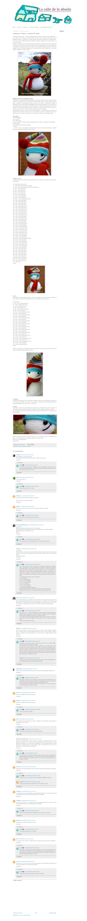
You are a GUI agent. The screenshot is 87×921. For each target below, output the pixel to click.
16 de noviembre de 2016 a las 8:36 (28, 766)
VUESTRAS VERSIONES (34, 27)
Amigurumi (19, 446)
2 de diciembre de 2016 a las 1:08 (28, 800)
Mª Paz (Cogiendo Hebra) (21, 524)
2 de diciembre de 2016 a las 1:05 (28, 791)
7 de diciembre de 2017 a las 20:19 (31, 847)
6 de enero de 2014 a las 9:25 (27, 454)
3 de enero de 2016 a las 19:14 (30, 753)
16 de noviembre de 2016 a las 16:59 (32, 781)
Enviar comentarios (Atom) (24, 915)
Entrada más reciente (17, 912)
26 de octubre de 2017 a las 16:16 (28, 820)
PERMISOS (25, 27)
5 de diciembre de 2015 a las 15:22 (26, 719)
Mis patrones (24, 446)
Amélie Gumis (19, 668)
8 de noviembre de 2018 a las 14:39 (26, 861)
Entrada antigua (52, 912)
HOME (14, 27)
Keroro (17, 477)
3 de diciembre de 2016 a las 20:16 (31, 810)
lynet (17, 719)
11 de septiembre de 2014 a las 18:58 (32, 539)
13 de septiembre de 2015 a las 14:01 (28, 692)
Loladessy (18, 791)
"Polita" (23, 436)
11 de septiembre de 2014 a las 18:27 (36, 524)
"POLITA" (20, 98)
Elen (17, 838)
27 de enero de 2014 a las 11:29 (28, 495)
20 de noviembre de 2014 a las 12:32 (32, 641)
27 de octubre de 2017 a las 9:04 (31, 829)
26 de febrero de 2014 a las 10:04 (31, 486)
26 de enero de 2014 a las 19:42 (26, 477)
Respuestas (20, 462)
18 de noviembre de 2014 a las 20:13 (32, 610)
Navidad (28, 446)
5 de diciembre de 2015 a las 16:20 (31, 729)
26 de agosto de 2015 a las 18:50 (31, 677)
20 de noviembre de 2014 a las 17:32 (32, 657)
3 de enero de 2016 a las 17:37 (35, 738)
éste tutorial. (30, 350)
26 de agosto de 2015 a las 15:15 (30, 668)
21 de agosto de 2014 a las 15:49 (31, 515)
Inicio (36, 912)
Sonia (21, 465)
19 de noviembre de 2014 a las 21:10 (28, 628)
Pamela (17, 692)
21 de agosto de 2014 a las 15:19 (27, 506)
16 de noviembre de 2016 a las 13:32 (32, 775)
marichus (18, 454)
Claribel (18, 506)
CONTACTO (19, 27)
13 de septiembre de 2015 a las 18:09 (32, 709)
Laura (17, 861)
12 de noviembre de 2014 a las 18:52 (32, 564)
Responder (18, 459)
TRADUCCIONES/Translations (46, 27)
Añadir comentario (17, 880)
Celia (17, 597)
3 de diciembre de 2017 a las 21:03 (26, 838)
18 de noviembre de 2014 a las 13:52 (26, 597)
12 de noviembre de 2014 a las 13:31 (28, 548)
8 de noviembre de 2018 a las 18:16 (31, 871)
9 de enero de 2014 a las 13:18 (30, 465)
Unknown (18, 495)
